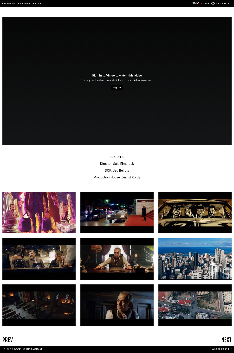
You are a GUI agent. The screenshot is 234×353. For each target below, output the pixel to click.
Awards (29, 3)
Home (7, 3)
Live (206, 3)
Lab (39, 3)
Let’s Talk (223, 3)
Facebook (13, 349)
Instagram (34, 349)
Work (17, 3)
